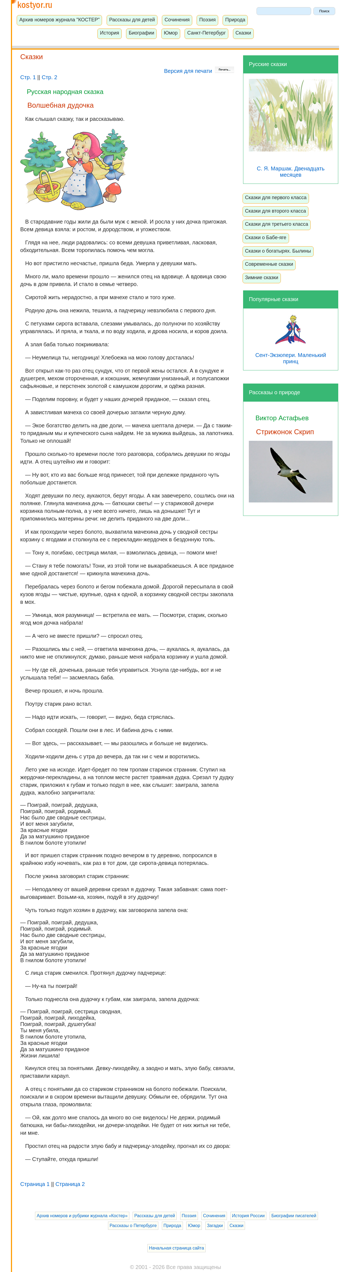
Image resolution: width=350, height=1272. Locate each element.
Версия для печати (199, 71)
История (109, 33)
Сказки (243, 33)
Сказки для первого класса (276, 197)
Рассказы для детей (132, 19)
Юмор (170, 33)
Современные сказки (269, 264)
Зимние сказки (261, 277)
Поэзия (207, 19)
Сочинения (177, 19)
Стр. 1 (28, 77)
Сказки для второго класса (275, 211)
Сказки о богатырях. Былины (278, 251)
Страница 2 (70, 1184)
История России (248, 1215)
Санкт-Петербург (206, 33)
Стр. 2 (49, 77)
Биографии (141, 33)
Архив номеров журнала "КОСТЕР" (59, 19)
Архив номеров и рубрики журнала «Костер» (82, 1215)
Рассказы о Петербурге (133, 1225)
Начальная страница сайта (176, 1248)
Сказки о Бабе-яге (265, 237)
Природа (235, 19)
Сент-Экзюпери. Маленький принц (290, 351)
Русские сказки (268, 64)
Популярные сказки (273, 299)
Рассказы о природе (274, 392)
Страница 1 (34, 1184)
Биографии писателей (293, 1215)
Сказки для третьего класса (276, 224)
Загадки (215, 1225)
